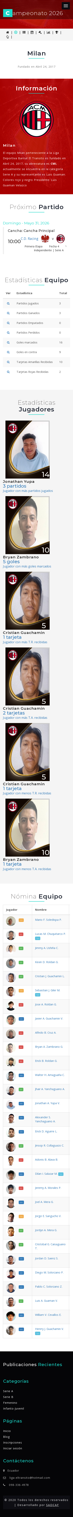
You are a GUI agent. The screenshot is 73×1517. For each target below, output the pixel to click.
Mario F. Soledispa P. (48, 920)
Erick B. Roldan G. (46, 1061)
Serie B (8, 1397)
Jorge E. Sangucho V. (48, 1216)
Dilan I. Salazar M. (49, 1173)
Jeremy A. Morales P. (48, 1188)
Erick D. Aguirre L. (46, 1131)
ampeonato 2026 (33, 13)
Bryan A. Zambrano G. (49, 1047)
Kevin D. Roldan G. (46, 962)
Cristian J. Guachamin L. (50, 976)
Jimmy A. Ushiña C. (46, 948)
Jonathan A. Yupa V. (47, 1103)
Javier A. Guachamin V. (49, 1018)
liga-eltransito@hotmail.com (30, 1478)
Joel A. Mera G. (44, 1202)
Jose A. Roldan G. (46, 1004)
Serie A (8, 1391)
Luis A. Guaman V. (46, 1300)
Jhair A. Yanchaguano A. (50, 1089)
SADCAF (52, 1505)
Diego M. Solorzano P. (49, 1272)
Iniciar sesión (12, 1448)
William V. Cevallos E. (48, 1315)
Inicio (7, 1431)
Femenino (10, 1403)
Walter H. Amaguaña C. (50, 1075)
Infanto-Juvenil (13, 1408)
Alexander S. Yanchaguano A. (45, 1119)
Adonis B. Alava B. (46, 1159)
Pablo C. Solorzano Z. (48, 1286)
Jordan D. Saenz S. (46, 1258)
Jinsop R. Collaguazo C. (49, 1145)
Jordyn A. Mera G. (46, 1230)
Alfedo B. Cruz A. (45, 1032)
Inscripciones (12, 1442)
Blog (6, 1437)
